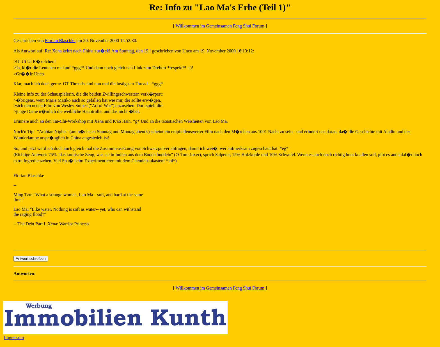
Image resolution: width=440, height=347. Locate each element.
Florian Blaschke (60, 40)
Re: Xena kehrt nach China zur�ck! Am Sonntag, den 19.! (98, 50)
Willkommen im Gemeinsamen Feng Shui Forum (220, 26)
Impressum (14, 337)
